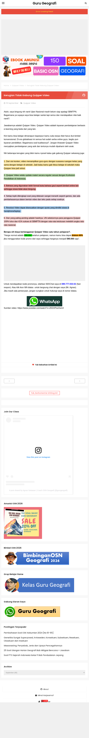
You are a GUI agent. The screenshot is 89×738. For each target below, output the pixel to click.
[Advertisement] (44, 37)
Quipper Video (29, 103)
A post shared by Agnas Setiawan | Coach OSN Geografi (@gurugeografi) (38, 490)
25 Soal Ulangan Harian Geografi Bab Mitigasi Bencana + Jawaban (36, 650)
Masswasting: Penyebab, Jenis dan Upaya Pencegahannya (33, 645)
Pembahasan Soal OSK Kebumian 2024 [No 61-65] (28, 632)
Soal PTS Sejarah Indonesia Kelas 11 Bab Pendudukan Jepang (33, 655)
